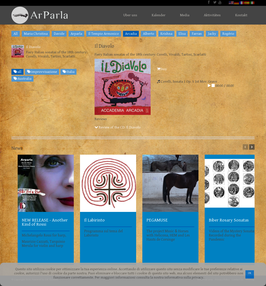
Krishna (166, 34)
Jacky (212, 34)
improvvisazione (42, 72)
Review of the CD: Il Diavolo (118, 127)
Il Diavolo (33, 47)
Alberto (148, 34)
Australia (22, 79)
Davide (59, 34)
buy (162, 69)
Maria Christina (36, 34)
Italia (68, 72)
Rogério (228, 34)
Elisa (182, 34)
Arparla (76, 34)
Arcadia (131, 34)
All (16, 34)
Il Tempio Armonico (103, 34)
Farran (197, 34)
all (17, 72)
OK (249, 273)
